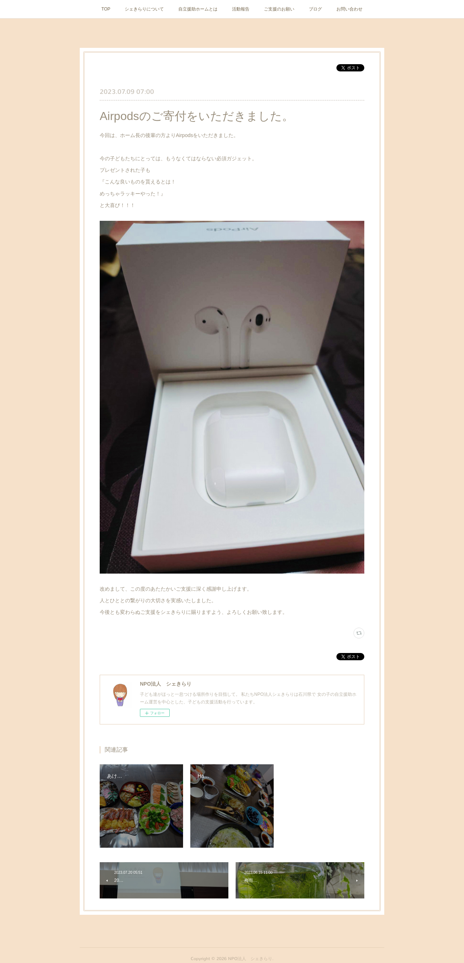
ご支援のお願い (279, 9)
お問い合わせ (349, 9)
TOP (106, 9)
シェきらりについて (144, 9)
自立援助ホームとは (198, 9)
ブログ (315, 9)
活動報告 (240, 9)
